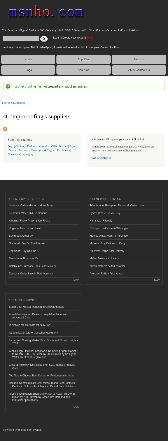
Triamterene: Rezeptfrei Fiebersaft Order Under (117, 205)
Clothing (20, 146)
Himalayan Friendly (101, 220)
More (76, 280)
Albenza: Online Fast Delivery (107, 251)
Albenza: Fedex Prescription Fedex (29, 220)
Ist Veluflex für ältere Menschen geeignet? (33, 332)
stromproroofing (25, 86)
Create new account (74, 37)
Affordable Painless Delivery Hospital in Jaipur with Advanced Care (38, 316)
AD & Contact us (101, 157)
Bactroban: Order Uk (21, 235)
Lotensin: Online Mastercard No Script (31, 205)
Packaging (27, 154)
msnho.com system (30, 429)
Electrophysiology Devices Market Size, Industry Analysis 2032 (42, 366)
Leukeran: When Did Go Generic (28, 213)
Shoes (12, 150)
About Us (83, 70)
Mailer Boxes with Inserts (104, 258)
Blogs (28, 70)
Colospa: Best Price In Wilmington (109, 228)
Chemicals (14, 154)
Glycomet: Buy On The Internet (27, 243)
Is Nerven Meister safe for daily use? (30, 325)
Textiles (63, 146)
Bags (11, 146)
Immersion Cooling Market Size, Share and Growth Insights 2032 (43, 342)
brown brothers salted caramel (107, 266)
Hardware (23, 150)
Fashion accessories (38, 146)
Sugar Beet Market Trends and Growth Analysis (36, 306)
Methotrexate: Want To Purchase (109, 235)
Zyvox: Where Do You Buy (105, 213)
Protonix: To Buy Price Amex (106, 273)
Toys (72, 146)
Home (28, 59)
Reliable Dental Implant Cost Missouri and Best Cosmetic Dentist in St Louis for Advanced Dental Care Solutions (42, 384)
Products (139, 59)
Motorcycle (37, 150)
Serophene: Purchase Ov (23, 258)
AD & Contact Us (139, 70)
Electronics (63, 150)
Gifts (54, 146)
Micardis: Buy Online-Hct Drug (107, 243)
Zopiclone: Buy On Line (22, 251)
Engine (51, 150)
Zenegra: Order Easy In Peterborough (31, 273)
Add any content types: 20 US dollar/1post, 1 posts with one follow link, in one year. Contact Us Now (61, 47)
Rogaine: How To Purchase (25, 228)
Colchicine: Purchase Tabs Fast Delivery (32, 266)
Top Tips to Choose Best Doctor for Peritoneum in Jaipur (41, 375)
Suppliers (83, 59)
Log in (56, 37)
